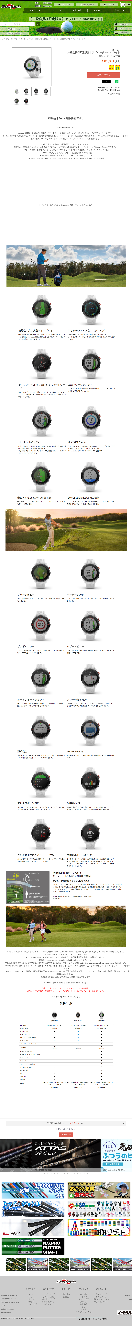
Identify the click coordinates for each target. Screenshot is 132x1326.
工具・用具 (77, 9)
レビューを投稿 (66, 1134)
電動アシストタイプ (101, 1298)
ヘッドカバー (83, 1296)
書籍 (83, 1306)
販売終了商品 (103, 74)
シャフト (30, 1296)
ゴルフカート (119, 9)
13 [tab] (84, 1172)
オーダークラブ (48, 1293)
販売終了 (128, 1295)
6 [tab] (61, 1172)
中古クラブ (48, 1303)
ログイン (109, 4)
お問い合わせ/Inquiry (7, 1308)
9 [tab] (71, 1172)
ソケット (30, 1301)
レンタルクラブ (48, 1301)
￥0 (125, 4)
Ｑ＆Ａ (119, 27)
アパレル (83, 1301)
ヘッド (30, 1293)
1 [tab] (44, 1172)
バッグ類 (83, 1293)
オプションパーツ (101, 1301)
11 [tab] (77, 1172)
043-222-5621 (47, 5)
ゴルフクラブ (56, 9)
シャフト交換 (48, 1296)
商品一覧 (9, 38)
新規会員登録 (87, 4)
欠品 (130, 1299)
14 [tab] (87, 1172)
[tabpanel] (66, 1155)
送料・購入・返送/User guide (10, 1301)
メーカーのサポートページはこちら (66, 996)
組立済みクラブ (48, 1298)
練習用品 (83, 1303)
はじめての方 (121, 23)
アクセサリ (98, 9)
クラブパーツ (34, 9)
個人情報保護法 (6, 1311)
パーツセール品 (31, 1303)
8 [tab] (68, 1172)
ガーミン (116, 49)
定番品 (66, 1296)
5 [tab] (58, 1172)
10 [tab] (74, 1172)
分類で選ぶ (66, 1293)
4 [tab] (54, 1172)
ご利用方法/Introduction (8, 1298)
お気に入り (64, 4)
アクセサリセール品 (84, 1311)
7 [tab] (64, 1172)
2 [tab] (48, 1172)
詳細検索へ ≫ (14, 28)
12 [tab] (81, 1172)
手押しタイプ (101, 1296)
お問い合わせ (121, 31)
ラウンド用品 (83, 1298)
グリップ (30, 1298)
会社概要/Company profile (9, 1294)
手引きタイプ (101, 1293)
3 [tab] (51, 1172)
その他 (83, 1308)
